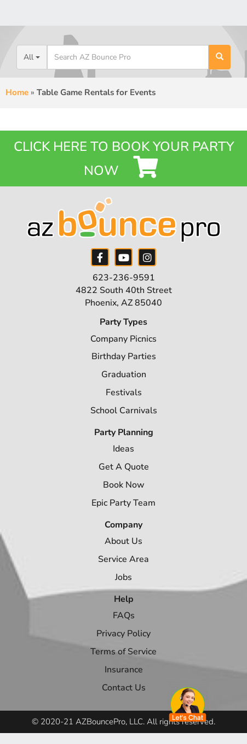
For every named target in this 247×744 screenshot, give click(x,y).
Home (16, 92)
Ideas (123, 449)
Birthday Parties (123, 356)
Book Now (124, 485)
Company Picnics (123, 339)
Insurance (124, 670)
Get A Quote (124, 467)
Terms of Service (123, 652)
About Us (123, 541)
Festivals (124, 392)
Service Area (123, 559)
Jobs (123, 577)
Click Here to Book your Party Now (124, 158)
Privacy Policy (123, 634)
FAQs (124, 616)
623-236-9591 (124, 278)
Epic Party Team (123, 503)
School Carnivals (123, 411)
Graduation (123, 374)
